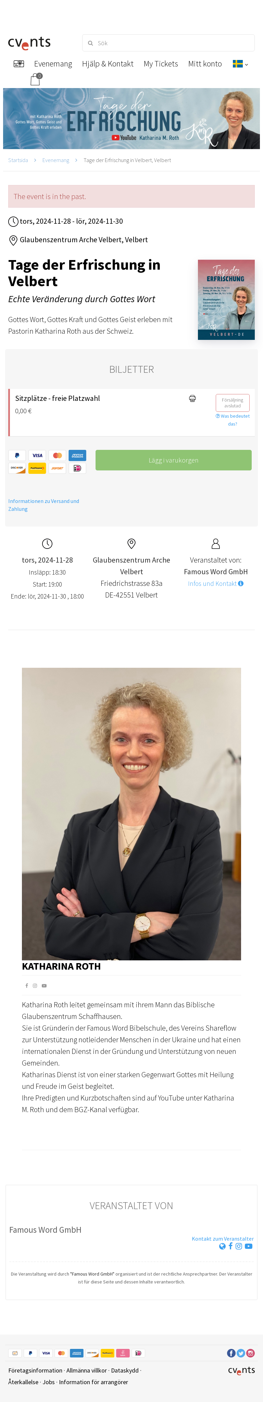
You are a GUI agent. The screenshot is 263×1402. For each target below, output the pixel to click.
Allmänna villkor (86, 1370)
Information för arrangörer (93, 1382)
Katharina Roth (61, 965)
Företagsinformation (35, 1370)
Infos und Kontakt (215, 583)
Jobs (48, 1382)
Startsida (18, 160)
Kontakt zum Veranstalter (223, 1238)
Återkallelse (23, 1382)
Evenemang (55, 160)
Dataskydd (125, 1370)
